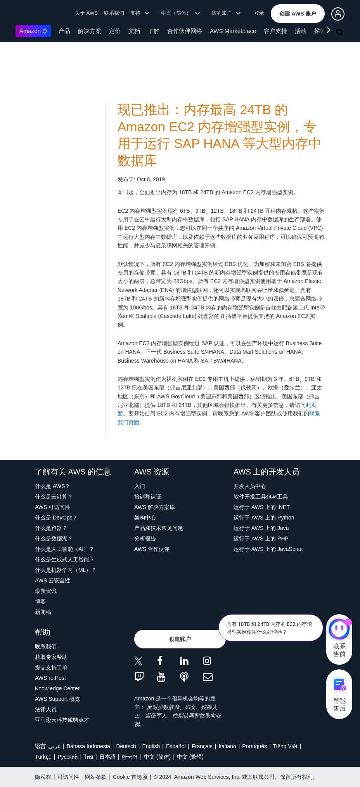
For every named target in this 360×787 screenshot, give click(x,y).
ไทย (88, 757)
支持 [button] (139, 13)
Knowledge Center (57, 688)
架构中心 (145, 517)
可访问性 (68, 777)
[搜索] (340, 32)
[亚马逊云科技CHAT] (339, 629)
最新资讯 (46, 591)
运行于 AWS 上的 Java (261, 528)
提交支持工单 (51, 667)
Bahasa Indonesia (88, 746)
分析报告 (145, 538)
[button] (298, 13)
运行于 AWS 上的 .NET (262, 507)
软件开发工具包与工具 (261, 496)
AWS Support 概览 (57, 699)
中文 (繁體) (190, 757)
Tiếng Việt (285, 746)
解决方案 (89, 31)
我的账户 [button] (226, 13)
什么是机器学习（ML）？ (66, 570)
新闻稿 (43, 612)
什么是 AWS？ (52, 486)
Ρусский (67, 757)
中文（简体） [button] (180, 13)
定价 (115, 31)
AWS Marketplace (233, 31)
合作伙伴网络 (184, 31)
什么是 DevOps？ (56, 517)
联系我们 (114, 13)
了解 (153, 31)
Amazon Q (33, 31)
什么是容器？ (51, 528)
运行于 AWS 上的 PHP (261, 538)
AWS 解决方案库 (154, 507)
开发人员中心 (250, 486)
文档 (134, 31)
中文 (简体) (157, 757)
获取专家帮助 (51, 657)
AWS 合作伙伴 (152, 549)
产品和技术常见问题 (158, 528)
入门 (139, 486)
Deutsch (126, 746)
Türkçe (43, 757)
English (151, 746)
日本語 (107, 757)
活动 (300, 31)
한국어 (129, 757)
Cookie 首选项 (130, 777)
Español (176, 746)
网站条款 (96, 777)
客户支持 (275, 31)
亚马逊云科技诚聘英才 (62, 720)
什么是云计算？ (54, 496)
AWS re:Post (50, 678)
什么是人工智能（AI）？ (64, 549)
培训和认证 (147, 496)
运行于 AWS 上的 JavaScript (268, 549)
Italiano (227, 746)
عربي (54, 746)
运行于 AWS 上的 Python (264, 517)
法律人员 (46, 709)
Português (254, 746)
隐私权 (43, 777)
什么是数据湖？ (54, 538)
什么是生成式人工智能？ (65, 559)
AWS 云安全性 (52, 580)
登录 (259, 13)
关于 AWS (86, 13)
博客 (40, 601)
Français (202, 746)
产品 (64, 31)
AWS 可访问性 (52, 507)
